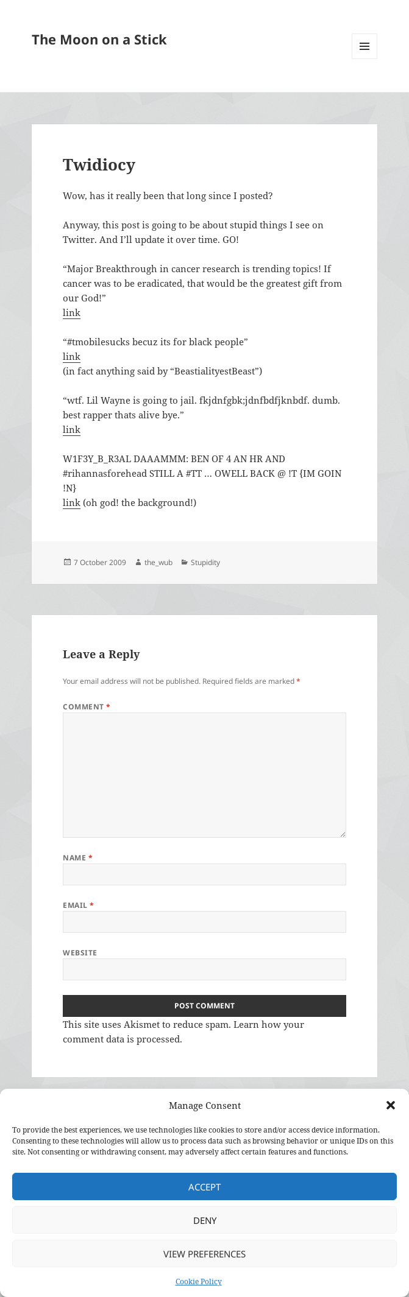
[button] (391, 1105)
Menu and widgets (364, 58)
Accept (204, 1187)
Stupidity (205, 562)
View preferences (204, 1254)
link (71, 312)
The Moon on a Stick (99, 39)
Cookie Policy (199, 1281)
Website (80, 952)
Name (78, 857)
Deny (204, 1220)
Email (78, 905)
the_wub (158, 562)
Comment (86, 706)
